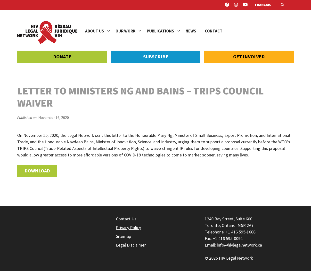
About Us (100, 31)
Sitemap (123, 236)
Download (37, 171)
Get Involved (249, 57)
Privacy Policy (128, 227)
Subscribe (155, 57)
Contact (213, 31)
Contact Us (126, 219)
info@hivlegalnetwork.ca (239, 245)
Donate (62, 57)
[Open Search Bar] (282, 5)
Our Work (131, 31)
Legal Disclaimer (131, 245)
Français (263, 4)
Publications (166, 31)
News (191, 31)
